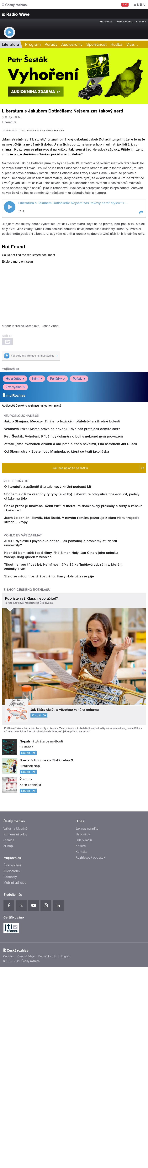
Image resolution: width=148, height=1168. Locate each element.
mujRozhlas (10, 452)
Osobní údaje (26, 1157)
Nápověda (83, 1035)
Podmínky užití (47, 1157)
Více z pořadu (15, 619)
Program (105, 21)
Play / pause (9, 290)
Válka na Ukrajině (15, 1030)
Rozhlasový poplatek (90, 1059)
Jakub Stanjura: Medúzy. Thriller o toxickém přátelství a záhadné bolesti (78, 505)
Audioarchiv (124, 21)
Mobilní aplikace (14, 1084)
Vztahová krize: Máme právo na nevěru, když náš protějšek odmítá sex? (77, 523)
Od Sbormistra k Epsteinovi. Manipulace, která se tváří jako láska (72, 579)
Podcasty (10, 1078)
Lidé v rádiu (84, 1041)
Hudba (116, 44)
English (65, 1157)
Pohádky (57, 462)
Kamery (141, 21)
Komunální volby (15, 1035)
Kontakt (81, 1053)
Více (132, 44)
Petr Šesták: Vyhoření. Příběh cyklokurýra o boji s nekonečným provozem (79, 542)
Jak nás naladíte (87, 1030)
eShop (8, 1047)
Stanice (8, 1041)
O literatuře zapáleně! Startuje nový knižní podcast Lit (63, 625)
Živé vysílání (15, 470)
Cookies (8, 1157)
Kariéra (81, 1047)
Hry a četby (15, 462)
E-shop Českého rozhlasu (26, 791)
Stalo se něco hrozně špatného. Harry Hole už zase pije (64, 766)
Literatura (10, 44)
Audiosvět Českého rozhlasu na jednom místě (31, 489)
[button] (141, 296)
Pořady (51, 44)
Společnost (96, 44)
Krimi (37, 462)
